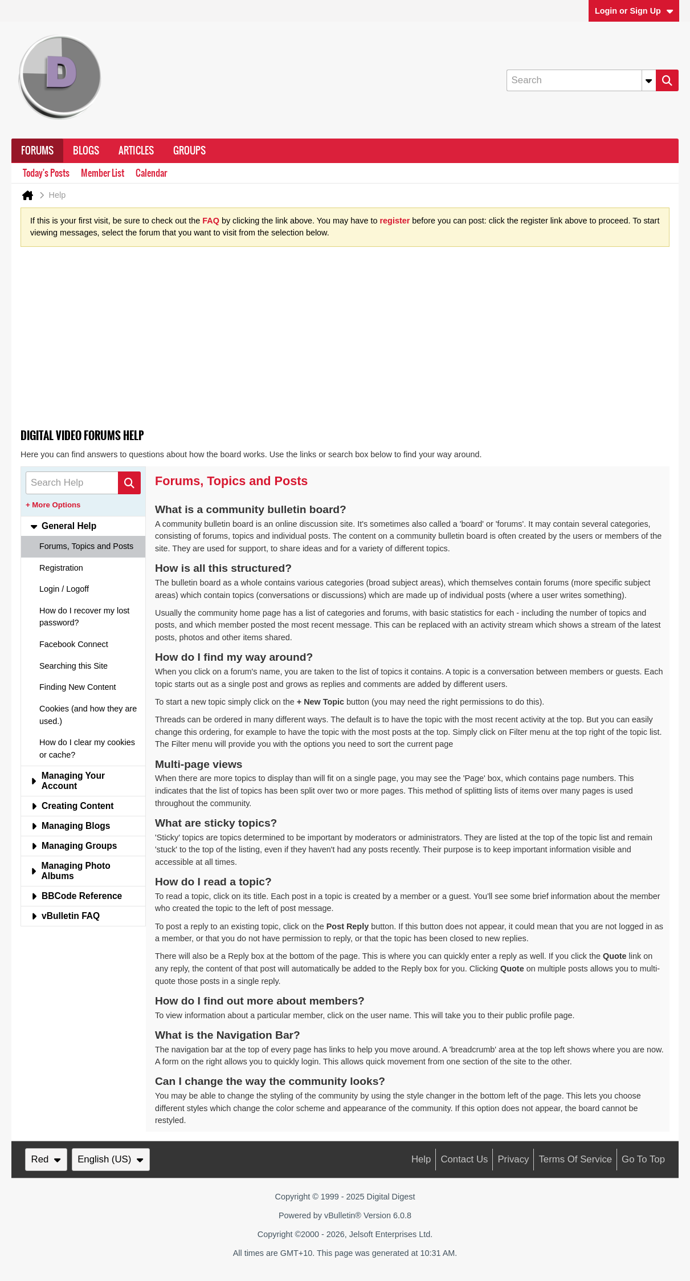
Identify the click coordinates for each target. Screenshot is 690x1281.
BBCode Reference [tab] (76, 896)
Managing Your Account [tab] (67, 781)
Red (46, 1159)
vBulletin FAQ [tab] (65, 916)
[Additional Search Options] (649, 80)
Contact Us (464, 1159)
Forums (37, 150)
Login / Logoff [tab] (64, 588)
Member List (102, 173)
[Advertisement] (345, 341)
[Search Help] (83, 482)
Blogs (86, 150)
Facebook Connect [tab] (73, 644)
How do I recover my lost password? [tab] (84, 617)
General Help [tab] (63, 526)
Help (421, 1159)
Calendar (151, 173)
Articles (136, 150)
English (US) (110, 1159)
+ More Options (53, 505)
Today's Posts (46, 173)
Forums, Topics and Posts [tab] (86, 546)
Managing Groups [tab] (73, 846)
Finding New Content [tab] (77, 687)
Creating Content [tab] (71, 806)
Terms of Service (575, 1159)
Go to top (643, 1159)
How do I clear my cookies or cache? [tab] (87, 748)
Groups (189, 150)
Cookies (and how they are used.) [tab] (88, 715)
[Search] (581, 80)
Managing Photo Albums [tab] (70, 871)
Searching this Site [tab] (73, 665)
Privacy (513, 1159)
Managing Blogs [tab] (70, 826)
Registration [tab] (61, 567)
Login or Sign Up (634, 10)
